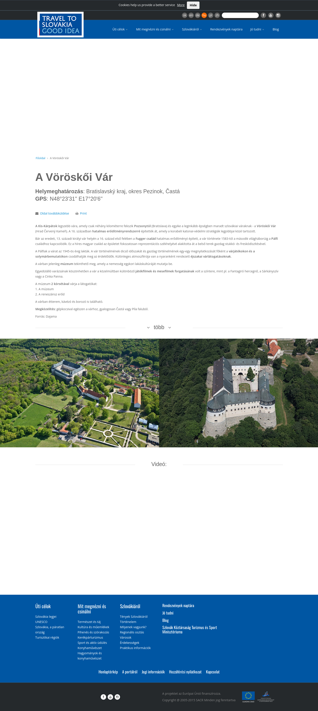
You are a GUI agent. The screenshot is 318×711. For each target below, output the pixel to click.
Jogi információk (153, 671)
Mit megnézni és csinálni (155, 29)
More (181, 5)
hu (204, 15)
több (159, 327)
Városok (126, 637)
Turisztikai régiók (47, 637)
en (191, 15)
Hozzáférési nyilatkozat (185, 671)
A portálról (129, 671)
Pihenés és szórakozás (93, 632)
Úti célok (120, 29)
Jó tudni (257, 29)
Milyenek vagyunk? (133, 627)
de (197, 15)
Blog (276, 29)
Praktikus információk (135, 648)
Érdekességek (129, 643)
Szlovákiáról (192, 29)
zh (217, 15)
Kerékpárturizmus (90, 637)
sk (184, 15)
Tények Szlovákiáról (134, 616)
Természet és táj (89, 622)
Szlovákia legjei (45, 616)
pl (210, 15)
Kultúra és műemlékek (93, 627)
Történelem (128, 622)
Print (83, 213)
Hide (193, 5)
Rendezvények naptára (226, 29)
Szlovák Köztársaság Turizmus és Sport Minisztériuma (189, 629)
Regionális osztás (132, 632)
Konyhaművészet (90, 648)
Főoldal (40, 158)
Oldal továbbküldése (54, 213)
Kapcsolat (213, 671)
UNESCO (41, 622)
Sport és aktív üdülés (92, 643)
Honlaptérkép (108, 671)
